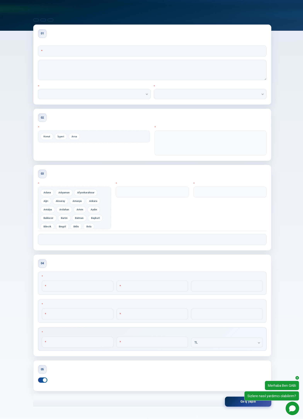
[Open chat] (292, 408)
